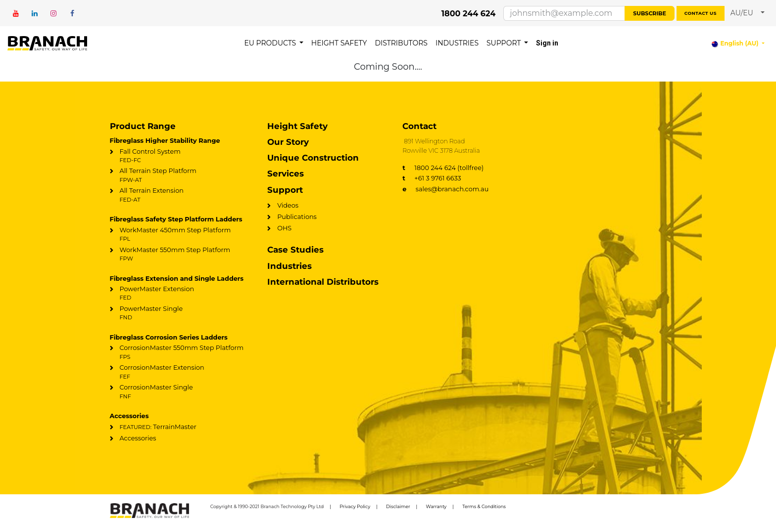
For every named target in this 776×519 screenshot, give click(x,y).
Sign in (547, 43)
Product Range (143, 126)
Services (285, 173)
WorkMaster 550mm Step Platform (182, 254)
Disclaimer (398, 506)
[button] (748, 13)
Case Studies (295, 250)
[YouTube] (16, 13)
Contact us (700, 13)
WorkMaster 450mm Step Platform (182, 234)
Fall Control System (182, 156)
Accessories (138, 438)
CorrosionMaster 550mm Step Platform (182, 352)
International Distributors (323, 282)
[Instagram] (53, 13)
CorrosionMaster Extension (182, 372)
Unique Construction (313, 158)
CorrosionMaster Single (182, 392)
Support (285, 190)
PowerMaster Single (182, 313)
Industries (289, 266)
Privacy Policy (355, 506)
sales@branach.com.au (445, 189)
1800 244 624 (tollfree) (443, 168)
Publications (297, 216)
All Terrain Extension (182, 195)
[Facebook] (72, 13)
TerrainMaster (158, 427)
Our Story (288, 142)
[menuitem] (273, 43)
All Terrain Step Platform (182, 175)
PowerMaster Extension (182, 293)
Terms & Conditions (484, 506)
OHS (284, 228)
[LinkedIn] (35, 13)
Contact (419, 126)
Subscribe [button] (649, 13)
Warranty (436, 506)
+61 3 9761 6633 (431, 178)
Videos (287, 205)
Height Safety (297, 126)
